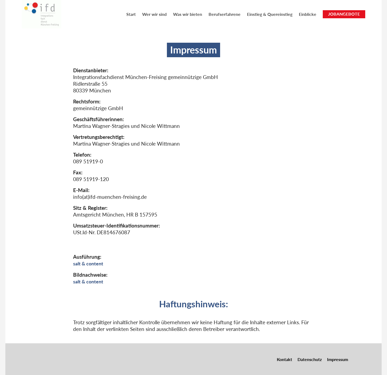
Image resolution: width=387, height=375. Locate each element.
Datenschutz (310, 358)
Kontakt (284, 358)
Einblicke (307, 14)
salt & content (89, 263)
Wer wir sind (154, 14)
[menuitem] (131, 13)
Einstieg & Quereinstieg (269, 14)
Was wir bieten (187, 14)
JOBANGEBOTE (344, 13)
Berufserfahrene (225, 14)
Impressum (337, 358)
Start (131, 14)
